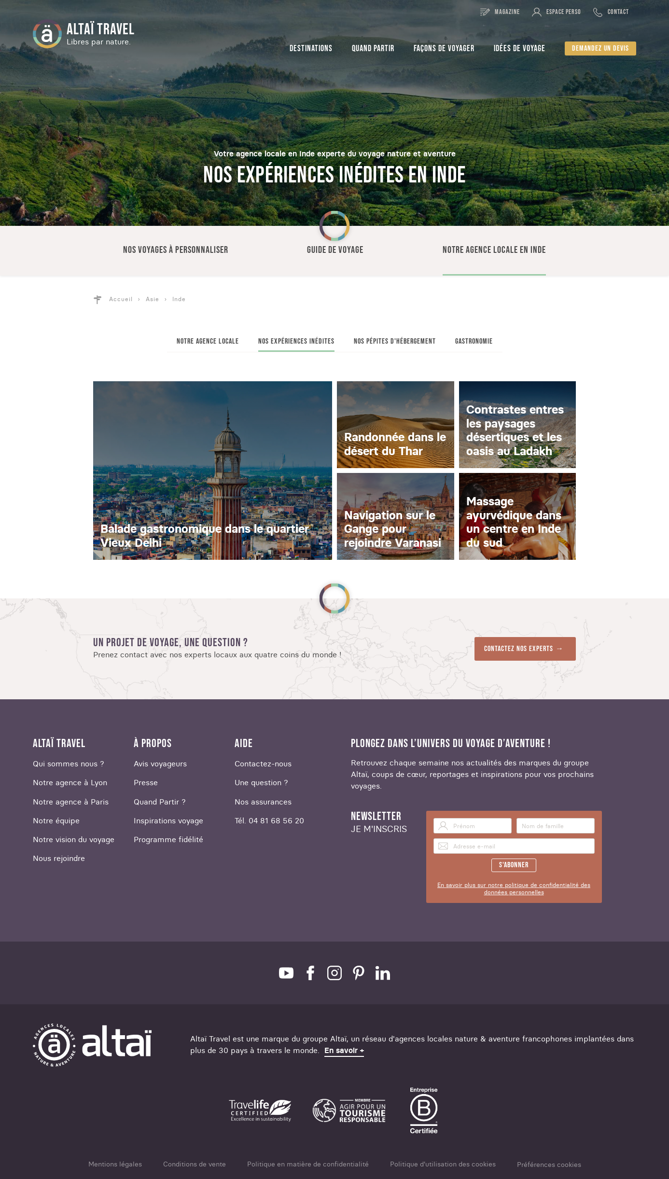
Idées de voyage (519, 48)
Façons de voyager (444, 48)
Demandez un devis (600, 48)
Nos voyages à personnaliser (175, 250)
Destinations (311, 48)
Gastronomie (474, 341)
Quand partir (373, 48)
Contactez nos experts (518, 648)
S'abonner (514, 865)
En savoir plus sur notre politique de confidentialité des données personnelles (513, 888)
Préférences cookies (549, 1165)
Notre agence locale (208, 341)
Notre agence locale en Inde (494, 250)
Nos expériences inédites (296, 341)
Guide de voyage (335, 250)
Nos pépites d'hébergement (395, 341)
